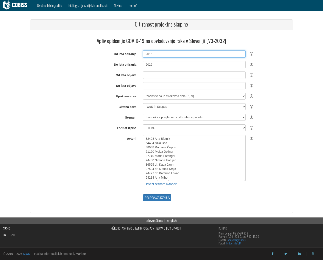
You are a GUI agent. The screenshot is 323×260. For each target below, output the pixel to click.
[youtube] (313, 253)
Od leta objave (126, 75)
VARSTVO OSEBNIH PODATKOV (138, 228)
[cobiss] (17, 5)
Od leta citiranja (125, 54)
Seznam (130, 117)
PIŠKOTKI (115, 228)
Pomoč (133, 5)
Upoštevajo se (126, 96)
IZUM (27, 253)
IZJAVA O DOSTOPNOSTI (168, 228)
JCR (5, 234)
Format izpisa (126, 128)
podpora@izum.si (237, 240)
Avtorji (131, 138)
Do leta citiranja (125, 64)
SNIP (13, 234)
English (172, 220)
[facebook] (272, 253)
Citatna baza (127, 107)
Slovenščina (154, 220)
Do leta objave (126, 85)
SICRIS (6, 228)
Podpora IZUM (233, 243)
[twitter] (285, 253)
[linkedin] (299, 253)
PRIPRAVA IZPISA (157, 197)
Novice (118, 5)
